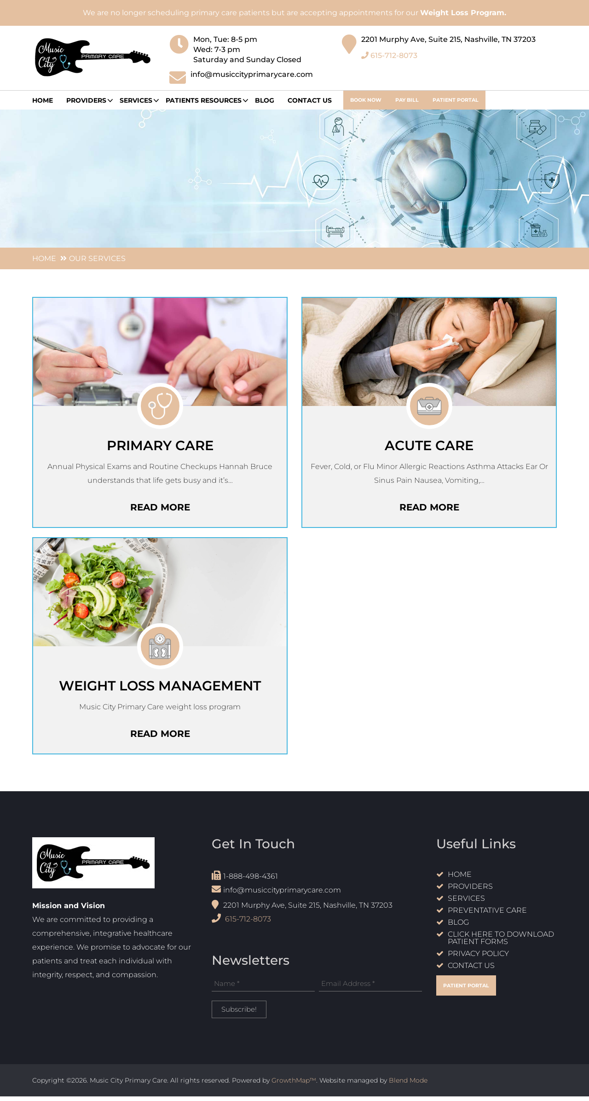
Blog (264, 100)
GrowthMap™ (293, 1085)
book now (365, 100)
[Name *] (263, 988)
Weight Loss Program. (463, 12)
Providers (470, 891)
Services (136, 100)
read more (160, 509)
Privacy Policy (478, 958)
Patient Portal (456, 100)
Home (42, 100)
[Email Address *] (370, 988)
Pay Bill (407, 100)
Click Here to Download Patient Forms (501, 942)
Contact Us (310, 100)
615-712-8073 (389, 52)
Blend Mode (408, 1085)
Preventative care (487, 915)
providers (86, 100)
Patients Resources (204, 100)
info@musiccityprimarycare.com (276, 894)
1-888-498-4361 (245, 880)
